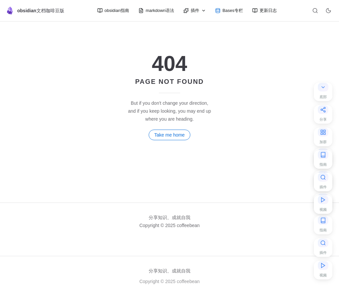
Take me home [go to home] (169, 135)
